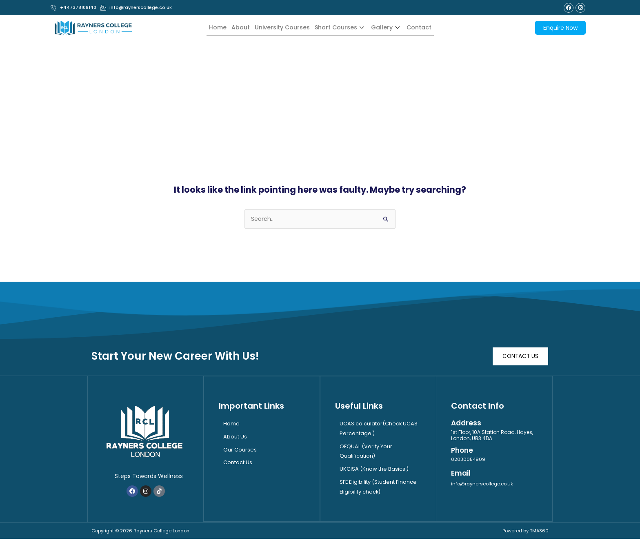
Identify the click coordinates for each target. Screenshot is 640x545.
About (234, 27)
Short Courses (342, 27)
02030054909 (468, 459)
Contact (426, 27)
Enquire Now (560, 28)
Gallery (391, 27)
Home (210, 27)
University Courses (279, 27)
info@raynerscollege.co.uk (484, 483)
